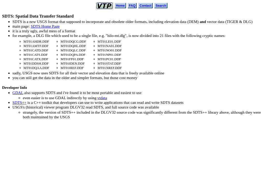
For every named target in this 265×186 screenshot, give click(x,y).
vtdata (102, 98)
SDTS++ (19, 102)
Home (120, 5)
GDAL (17, 92)
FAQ (132, 5)
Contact (145, 5)
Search (161, 5)
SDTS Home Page (45, 26)
